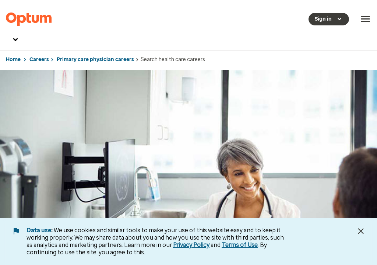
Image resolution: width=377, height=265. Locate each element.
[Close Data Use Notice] (360, 231)
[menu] (365, 19)
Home (13, 59)
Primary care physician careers (95, 59)
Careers (39, 59)
